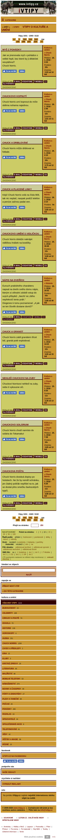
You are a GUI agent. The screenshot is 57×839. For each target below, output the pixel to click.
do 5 (37, 552)
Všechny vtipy (12, 603)
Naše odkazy (9, 772)
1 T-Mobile (45, 552)
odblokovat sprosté (41, 547)
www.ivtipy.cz (19, 808)
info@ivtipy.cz (46, 810)
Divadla (8, 623)
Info (53, 837)
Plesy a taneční (12, 699)
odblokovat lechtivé (23, 547)
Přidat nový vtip (10, 586)
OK (47, 837)
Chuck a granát (12, 331)
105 (17, 42)
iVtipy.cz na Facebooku (14, 756)
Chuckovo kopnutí (14, 96)
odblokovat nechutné (11, 549)
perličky (40, 542)
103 (36, 39)
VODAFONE (27, 82)
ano (26, 544)
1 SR (24, 554)
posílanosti (38, 537)
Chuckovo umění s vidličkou (20, 233)
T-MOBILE (38, 82)
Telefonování (11, 729)
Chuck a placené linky (17, 189)
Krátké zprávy (11, 664)
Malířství (8, 674)
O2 (46, 82)
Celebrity (9, 613)
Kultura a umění (48, 49)
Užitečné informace (9, 832)
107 (29, 42)
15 (49, 532)
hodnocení (27, 537)
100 (14, 534)
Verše (21, 832)
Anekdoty (7, 827)
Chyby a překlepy (12, 648)
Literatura (9, 669)
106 (23, 42)
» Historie (48, 283)
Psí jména (14, 829)
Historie (8, 628)
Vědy (6, 734)
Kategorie (10, 20)
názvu (5, 539)
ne (32, 544)
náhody (14, 539)
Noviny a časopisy (13, 689)
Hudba (7, 638)
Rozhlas (8, 714)
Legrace (30, 827)
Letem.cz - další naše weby (31, 818)
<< (14, 39)
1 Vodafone (21, 552)
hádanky (31, 542)
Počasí (7, 704)
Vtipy (16, 27)
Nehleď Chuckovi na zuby (18, 378)
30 (4, 534)
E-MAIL (17, 82)
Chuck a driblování (15, 142)
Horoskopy (9, 633)
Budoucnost (10, 608)
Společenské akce (13, 724)
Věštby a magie (11, 739)
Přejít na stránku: (21, 525)
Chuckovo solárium (15, 424)
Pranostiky (39, 827)
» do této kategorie (12, 591)
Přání (48, 827)
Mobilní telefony (12, 679)
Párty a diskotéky (13, 694)
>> (42, 42)
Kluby (6, 658)
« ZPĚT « (6, 27)
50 (9, 534)
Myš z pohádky (11, 49)
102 (30, 39)
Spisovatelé (10, 719)
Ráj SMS (36, 829)
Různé (7, 744)
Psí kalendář (25, 829)
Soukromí (8, 818)
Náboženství (11, 684)
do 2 (31, 552)
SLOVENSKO (8, 84)
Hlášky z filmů (19, 827)
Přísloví (5, 829)
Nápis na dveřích (13, 280)
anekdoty (22, 542)
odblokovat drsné (29, 549)
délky (48, 537)
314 (35, 42)
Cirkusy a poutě (12, 618)
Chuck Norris (12, 643)
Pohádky (9, 709)
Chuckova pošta (13, 471)
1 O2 (11, 554)
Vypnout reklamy (11, 784)
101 (24, 39)
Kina (6, 653)
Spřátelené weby (10, 820)
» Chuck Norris (47, 54)
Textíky (45, 829)
